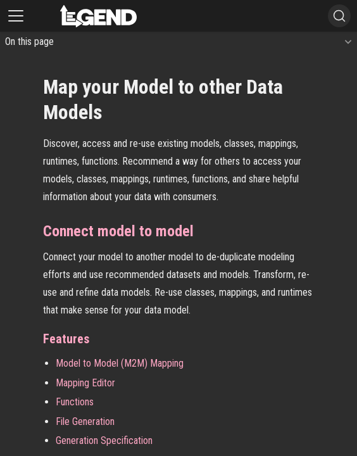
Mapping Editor (85, 383)
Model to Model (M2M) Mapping (120, 363)
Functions (75, 402)
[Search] (339, 15)
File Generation (85, 421)
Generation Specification (104, 440)
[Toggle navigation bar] (15, 15)
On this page (29, 41)
